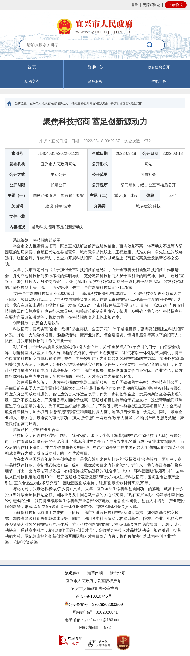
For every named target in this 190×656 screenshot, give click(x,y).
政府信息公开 (159, 67)
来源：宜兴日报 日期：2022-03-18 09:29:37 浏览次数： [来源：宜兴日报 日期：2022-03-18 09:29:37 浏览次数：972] (95, 141)
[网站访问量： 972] (95, 627)
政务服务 (95, 81)
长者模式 (176, 5)
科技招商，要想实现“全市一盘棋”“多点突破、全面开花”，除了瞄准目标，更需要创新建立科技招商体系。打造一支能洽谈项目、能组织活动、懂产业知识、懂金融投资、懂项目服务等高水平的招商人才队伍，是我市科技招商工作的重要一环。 (94, 335)
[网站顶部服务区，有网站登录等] (95, 5)
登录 (134, 5)
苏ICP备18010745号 (94, 596)
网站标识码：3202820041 (95, 612)
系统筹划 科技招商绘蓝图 (33, 240)
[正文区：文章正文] (95, 334)
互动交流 (31, 81)
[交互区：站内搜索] (95, 50)
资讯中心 (95, 67)
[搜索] (149, 45)
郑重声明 (95, 573)
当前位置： (22, 103)
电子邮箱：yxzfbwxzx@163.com (93, 620)
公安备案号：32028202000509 (94, 604)
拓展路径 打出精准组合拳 (32, 430)
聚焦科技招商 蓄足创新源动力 (95, 121)
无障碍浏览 (151, 5)
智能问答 (158, 81)
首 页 (32, 67)
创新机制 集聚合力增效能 (32, 323)
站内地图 (117, 573)
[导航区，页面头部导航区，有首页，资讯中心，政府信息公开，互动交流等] (95, 74)
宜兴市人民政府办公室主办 (95, 588)
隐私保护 (72, 573)
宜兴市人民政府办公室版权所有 (93, 581)
